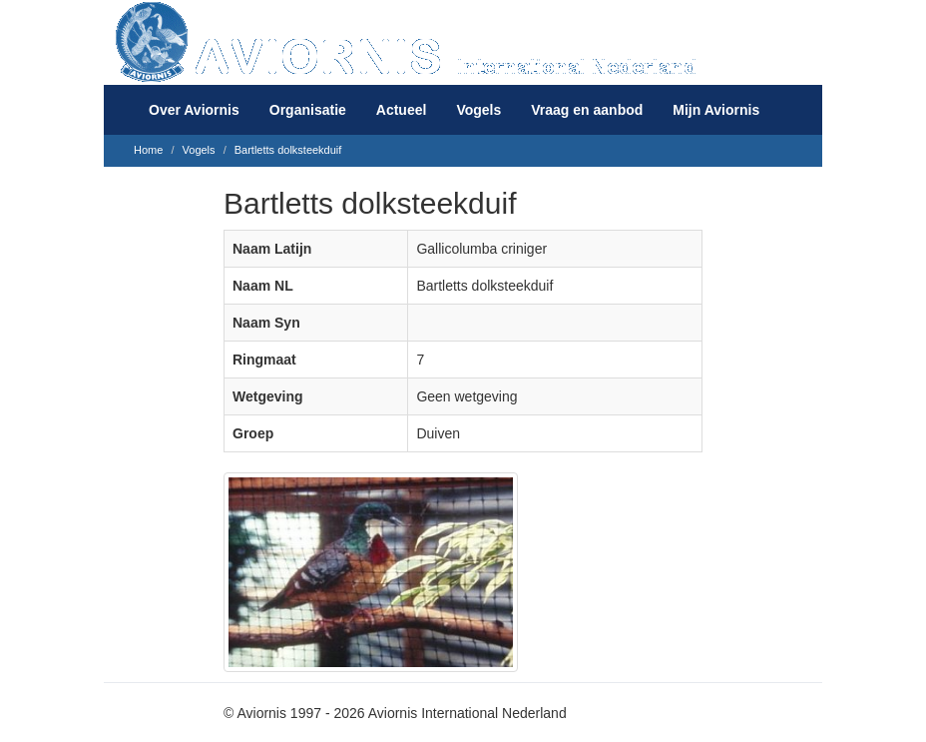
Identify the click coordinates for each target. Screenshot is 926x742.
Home (148, 150)
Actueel (401, 110)
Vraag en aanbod (587, 110)
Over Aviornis (194, 110)
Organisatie (307, 110)
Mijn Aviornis (716, 110)
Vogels (478, 110)
